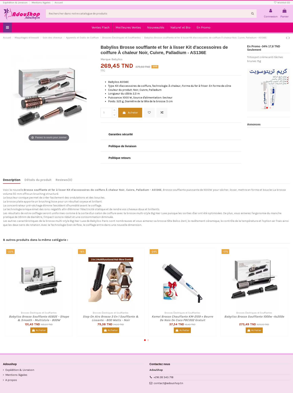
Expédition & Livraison (15, 2)
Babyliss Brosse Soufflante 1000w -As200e (254, 316)
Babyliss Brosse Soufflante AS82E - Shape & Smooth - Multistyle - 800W (39, 318)
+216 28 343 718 (163, 377)
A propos (11, 380)
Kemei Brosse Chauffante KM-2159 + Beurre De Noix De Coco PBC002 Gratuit (182, 318)
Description (11, 180)
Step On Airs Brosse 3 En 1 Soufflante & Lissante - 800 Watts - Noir (110, 318)
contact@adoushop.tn (168, 383)
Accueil (59, 2)
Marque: (106, 59)
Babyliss (117, 59)
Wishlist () (282, 2)
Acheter (130, 112)
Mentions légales (41, 2)
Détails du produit (38, 180)
